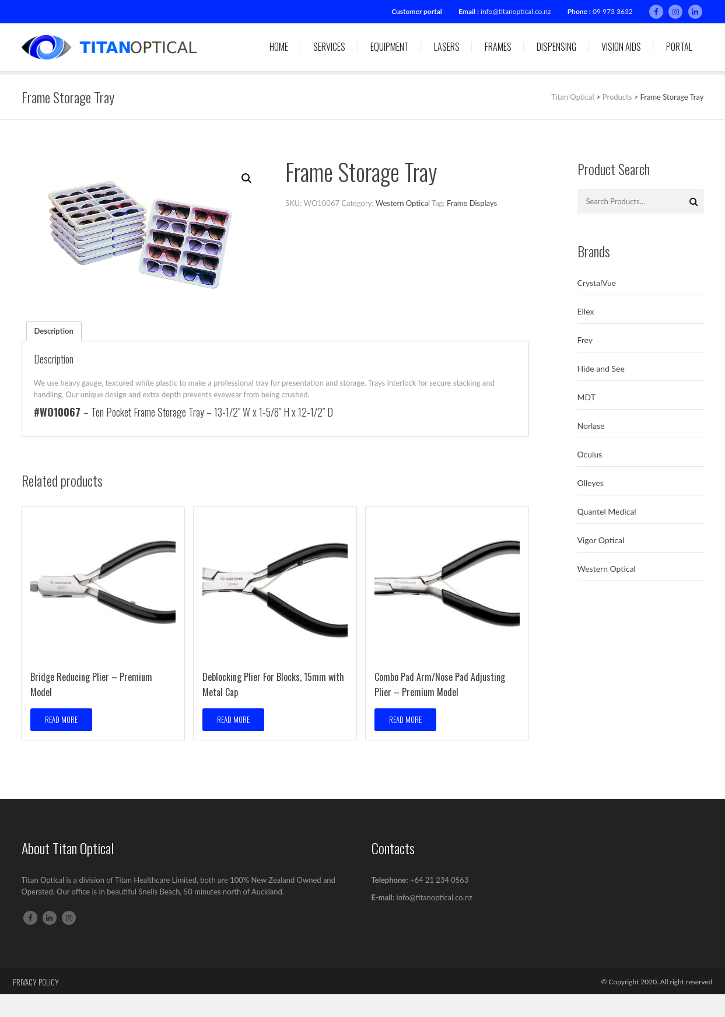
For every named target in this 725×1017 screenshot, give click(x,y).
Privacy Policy (36, 982)
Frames (498, 47)
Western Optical (403, 203)
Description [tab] (53, 330)
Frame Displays (472, 203)
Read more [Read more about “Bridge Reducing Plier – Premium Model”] (61, 719)
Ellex (585, 311)
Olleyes (590, 483)
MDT (586, 397)
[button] (246, 178)
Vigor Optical (601, 540)
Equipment (389, 47)
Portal (679, 47)
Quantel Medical (606, 511)
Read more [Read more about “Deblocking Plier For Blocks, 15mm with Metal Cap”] (233, 719)
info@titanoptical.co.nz (516, 11)
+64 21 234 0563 (439, 880)
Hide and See (601, 368)
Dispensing (556, 47)
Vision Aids (621, 47)
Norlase (591, 426)
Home (278, 47)
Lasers (447, 47)
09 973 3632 (613, 11)
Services (329, 47)
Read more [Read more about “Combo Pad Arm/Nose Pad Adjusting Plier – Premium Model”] (405, 719)
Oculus (590, 454)
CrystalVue (597, 283)
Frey (585, 340)
